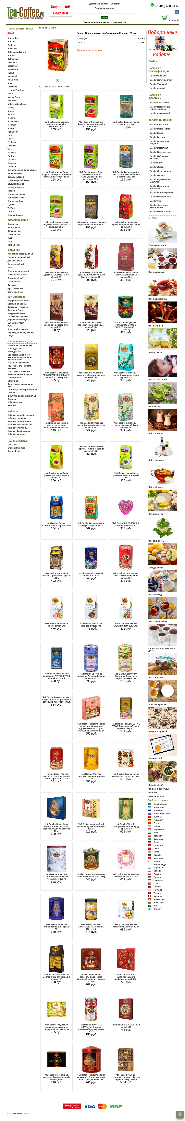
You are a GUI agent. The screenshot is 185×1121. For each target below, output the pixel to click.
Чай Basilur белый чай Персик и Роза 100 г (56, 624)
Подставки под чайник (19, 371)
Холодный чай (155, 568)
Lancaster (12, 87)
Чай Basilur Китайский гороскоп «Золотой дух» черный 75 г (56, 324)
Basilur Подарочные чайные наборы (160, 108)
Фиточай (12, 285)
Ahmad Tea (13, 38)
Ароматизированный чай (20, 254)
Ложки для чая (15, 348)
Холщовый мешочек (18, 329)
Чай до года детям (157, 379)
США (155, 883)
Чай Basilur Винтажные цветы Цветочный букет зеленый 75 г (126, 425)
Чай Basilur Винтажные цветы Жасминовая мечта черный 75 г (126, 375)
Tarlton (11, 135)
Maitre (10, 94)
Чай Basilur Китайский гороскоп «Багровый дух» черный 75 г (91, 324)
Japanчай (12, 76)
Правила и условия (104, 8)
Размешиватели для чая (20, 374)
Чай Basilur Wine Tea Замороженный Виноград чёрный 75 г (126, 826)
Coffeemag (13, 59)
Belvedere (12, 48)
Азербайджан (160, 804)
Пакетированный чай (18, 271)
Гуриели (12, 166)
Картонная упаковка (18, 307)
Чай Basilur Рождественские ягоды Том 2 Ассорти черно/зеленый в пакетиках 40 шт (56, 699)
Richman (12, 125)
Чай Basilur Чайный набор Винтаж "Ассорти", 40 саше (125, 775)
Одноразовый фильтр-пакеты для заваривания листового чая (20, 357)
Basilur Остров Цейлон (161, 192)
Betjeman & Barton (17, 52)
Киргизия (158, 845)
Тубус (10, 335)
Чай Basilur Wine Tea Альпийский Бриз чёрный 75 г (57, 926)
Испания (157, 836)
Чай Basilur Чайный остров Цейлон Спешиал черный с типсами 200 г (56, 976)
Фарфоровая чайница (18, 300)
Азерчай (12, 163)
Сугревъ (12, 205)
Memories (12, 100)
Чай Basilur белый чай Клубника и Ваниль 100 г (125, 624)
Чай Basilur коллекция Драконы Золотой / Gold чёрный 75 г (56, 274)
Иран (156, 832)
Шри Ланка (158, 902)
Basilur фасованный (160, 113)
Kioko (10, 83)
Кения (156, 842)
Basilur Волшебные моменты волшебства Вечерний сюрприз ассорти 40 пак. (91, 978)
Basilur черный (157, 88)
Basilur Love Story (159, 124)
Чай (66, 7)
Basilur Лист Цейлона (160, 171)
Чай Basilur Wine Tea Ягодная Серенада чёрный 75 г (91, 776)
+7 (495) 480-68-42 (166, 6)
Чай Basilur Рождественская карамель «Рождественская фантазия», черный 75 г (91, 1077)
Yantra (11, 156)
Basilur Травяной (158, 84)
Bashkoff (12, 45)
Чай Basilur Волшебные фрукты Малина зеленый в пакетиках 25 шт (91, 124)
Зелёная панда (15, 173)
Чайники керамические (19, 421)
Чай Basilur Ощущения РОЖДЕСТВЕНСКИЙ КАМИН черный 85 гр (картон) (57, 375)
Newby (11, 107)
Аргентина (158, 807)
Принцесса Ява (15, 201)
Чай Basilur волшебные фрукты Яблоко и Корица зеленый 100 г (56, 475)
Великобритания (161, 813)
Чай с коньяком (156, 460)
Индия (156, 826)
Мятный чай (154, 406)
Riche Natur (13, 121)
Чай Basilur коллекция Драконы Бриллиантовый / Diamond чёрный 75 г (91, 274)
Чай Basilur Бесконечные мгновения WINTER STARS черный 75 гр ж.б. (56, 676)
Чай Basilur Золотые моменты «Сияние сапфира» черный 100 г (126, 976)
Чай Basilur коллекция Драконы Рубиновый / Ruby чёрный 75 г (126, 224)
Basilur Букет (156, 133)
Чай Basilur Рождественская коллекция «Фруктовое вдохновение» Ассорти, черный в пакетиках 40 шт (91, 727)
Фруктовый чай (15, 288)
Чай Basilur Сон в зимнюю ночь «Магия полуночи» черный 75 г (126, 575)
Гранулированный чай (19, 257)
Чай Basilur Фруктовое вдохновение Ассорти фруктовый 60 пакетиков (56, 1027)
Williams (12, 152)
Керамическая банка (18, 316)
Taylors (11, 139)
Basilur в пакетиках (159, 102)
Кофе (55, 7)
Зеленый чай (14, 231)
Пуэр (10, 238)
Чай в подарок (155, 677)
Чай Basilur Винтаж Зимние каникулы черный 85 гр (91, 524)
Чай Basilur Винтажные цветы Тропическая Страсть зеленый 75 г (91, 425)
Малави (157, 855)
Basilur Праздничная (160, 197)
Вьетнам (157, 817)
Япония (157, 909)
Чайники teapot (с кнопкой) (21, 415)
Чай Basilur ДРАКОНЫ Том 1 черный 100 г (126, 1026)
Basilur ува (155, 201)
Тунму (11, 211)
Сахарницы (13, 381)
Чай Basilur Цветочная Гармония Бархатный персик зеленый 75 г (126, 676)
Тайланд (157, 890)
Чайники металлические (20, 424)
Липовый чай (155, 353)
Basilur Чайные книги (160, 211)
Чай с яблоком (155, 487)
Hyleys (11, 73)
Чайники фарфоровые (19, 431)
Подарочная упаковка (18, 362)
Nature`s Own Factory (18, 104)
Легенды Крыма (16, 187)
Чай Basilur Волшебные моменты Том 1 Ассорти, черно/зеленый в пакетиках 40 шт (56, 827)
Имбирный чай (155, 514)
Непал (156, 861)
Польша (157, 871)
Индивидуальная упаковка (21, 332)
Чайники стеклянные (18, 428)
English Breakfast (16, 448)
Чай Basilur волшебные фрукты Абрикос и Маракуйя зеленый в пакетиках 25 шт (91, 175)
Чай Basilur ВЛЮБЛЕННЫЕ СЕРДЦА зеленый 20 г (125, 524)
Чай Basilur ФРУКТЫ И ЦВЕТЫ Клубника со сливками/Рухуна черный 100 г (91, 1028)
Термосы (12, 393)
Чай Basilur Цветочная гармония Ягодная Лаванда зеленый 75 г (91, 676)
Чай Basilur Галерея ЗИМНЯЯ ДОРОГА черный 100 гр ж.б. (91, 926)
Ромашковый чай (157, 245)
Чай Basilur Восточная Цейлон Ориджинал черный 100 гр (56, 575)
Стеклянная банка (17, 304)
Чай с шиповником (157, 299)
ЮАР (155, 906)
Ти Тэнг (11, 208)
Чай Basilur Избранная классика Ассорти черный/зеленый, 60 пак (56, 1077)
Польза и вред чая (157, 704)
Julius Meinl (13, 80)
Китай (156, 848)
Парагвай (158, 867)
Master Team (14, 97)
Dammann (12, 62)
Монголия (158, 858)
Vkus (10, 149)
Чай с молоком (155, 433)
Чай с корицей (155, 326)
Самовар (12, 399)
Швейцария (159, 899)
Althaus (11, 41)
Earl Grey (12, 445)
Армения (157, 810)
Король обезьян (16, 177)
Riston (11, 128)
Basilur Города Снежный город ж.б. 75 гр (91, 574)
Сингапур (158, 880)
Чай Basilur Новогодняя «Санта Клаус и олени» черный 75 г (126, 274)
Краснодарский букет (18, 180)
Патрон (11, 191)
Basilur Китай (156, 163)
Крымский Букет (16, 184)
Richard (11, 118)
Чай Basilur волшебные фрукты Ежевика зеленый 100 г (126, 475)
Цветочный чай (15, 292)
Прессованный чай (17, 274)
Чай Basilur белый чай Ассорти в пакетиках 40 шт (125, 925)
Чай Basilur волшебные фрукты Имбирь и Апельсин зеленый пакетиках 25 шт (56, 174)
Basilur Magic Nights (160, 129)
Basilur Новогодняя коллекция (159, 187)
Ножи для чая (14, 351)
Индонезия (158, 829)
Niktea (11, 111)
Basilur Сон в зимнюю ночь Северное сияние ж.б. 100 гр (91, 875)
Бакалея (60, 13)
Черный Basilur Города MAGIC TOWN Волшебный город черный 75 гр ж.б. (56, 776)
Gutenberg (13, 69)
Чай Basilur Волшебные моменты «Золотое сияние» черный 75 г (91, 375)
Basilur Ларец (156, 167)
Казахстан (158, 839)
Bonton (11, 55)
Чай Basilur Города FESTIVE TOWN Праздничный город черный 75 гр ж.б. (126, 726)
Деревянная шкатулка (19, 320)
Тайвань (157, 887)
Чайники (12, 405)
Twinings (12, 146)
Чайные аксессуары (158, 789)
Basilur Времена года (160, 152)
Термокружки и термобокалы (22, 389)
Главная (43, 28)
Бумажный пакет (16, 323)
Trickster (12, 142)
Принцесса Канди (16, 194)
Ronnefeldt (13, 132)
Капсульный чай (16, 264)
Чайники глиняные (17, 418)
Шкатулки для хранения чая (22, 396)
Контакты (115, 4)
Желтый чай (14, 227)
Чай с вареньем (156, 272)
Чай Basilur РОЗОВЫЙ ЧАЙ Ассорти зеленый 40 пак (126, 875)
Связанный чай (15, 278)
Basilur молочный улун (161, 80)
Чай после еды (155, 594)
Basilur (52, 28)
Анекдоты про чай (157, 731)
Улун (10, 241)
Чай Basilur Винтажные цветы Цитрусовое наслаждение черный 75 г (57, 425)
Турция (157, 893)
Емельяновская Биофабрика (22, 170)
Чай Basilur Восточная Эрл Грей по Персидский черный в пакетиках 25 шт (126, 174)
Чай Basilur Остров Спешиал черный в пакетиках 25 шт (91, 223)
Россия (157, 874)
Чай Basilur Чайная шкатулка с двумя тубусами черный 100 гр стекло (126, 1077)
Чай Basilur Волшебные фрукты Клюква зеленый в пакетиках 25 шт (56, 224)
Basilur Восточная (159, 148)
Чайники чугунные (17, 434)
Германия (158, 820)
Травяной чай (14, 281)
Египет (156, 823)
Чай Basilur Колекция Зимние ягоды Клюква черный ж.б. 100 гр (56, 876)
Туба (10, 326)
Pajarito (11, 114)
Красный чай (14, 234)
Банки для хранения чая (20, 345)
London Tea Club (16, 90)
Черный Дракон (15, 215)
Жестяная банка (16, 310)
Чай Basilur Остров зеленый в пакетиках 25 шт (126, 123)
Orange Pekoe (14, 451)
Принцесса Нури (16, 198)
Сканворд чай (155, 758)
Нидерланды (159, 864)
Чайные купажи (156, 796)
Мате (10, 268)
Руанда (157, 877)
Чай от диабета (156, 541)
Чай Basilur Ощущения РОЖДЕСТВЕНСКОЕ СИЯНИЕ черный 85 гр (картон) (126, 326)
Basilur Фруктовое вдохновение (159, 206)
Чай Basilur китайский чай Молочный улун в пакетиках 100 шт (91, 826)
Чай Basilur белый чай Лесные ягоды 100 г (91, 624)
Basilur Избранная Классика (159, 157)
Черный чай (14, 245)
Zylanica (12, 159)
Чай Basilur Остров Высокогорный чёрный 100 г (56, 524)
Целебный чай (155, 785)
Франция (157, 896)
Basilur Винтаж (157, 137)
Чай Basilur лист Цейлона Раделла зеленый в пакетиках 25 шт (56, 124)
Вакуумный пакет (16, 313)
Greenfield (12, 66)
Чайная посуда (15, 402)
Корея (156, 852)
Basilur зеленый (158, 76)
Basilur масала (157, 175)
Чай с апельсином (157, 621)
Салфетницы (14, 378)
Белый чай (13, 224)
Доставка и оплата (98, 4)
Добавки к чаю (15, 261)
